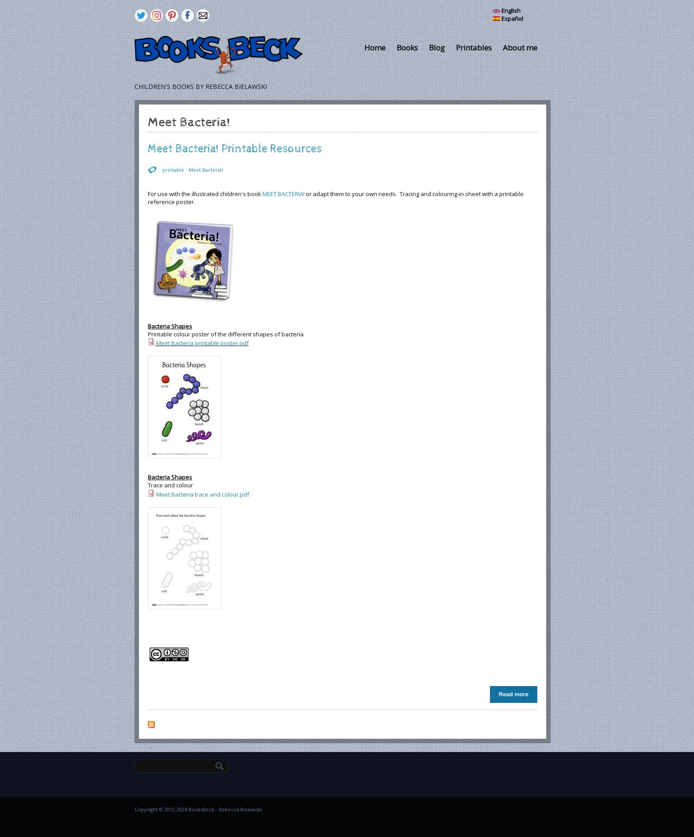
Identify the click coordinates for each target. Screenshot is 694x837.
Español (508, 19)
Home (375, 47)
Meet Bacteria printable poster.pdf (202, 343)
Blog (437, 47)
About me (520, 47)
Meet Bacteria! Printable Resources (235, 149)
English (506, 11)
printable (173, 169)
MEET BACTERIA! (283, 194)
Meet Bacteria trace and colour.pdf (202, 494)
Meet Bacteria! (206, 169)
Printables (474, 47)
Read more (516, 694)
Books (407, 47)
